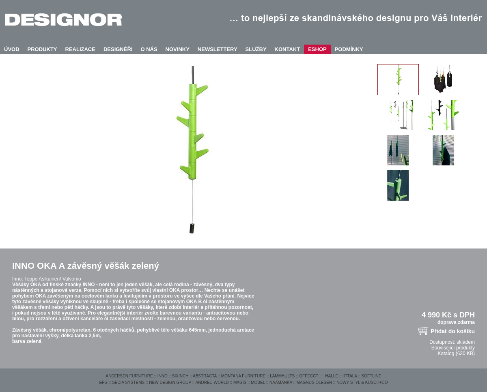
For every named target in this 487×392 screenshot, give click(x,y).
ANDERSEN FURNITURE (129, 376)
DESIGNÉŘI (118, 49)
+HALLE (330, 376)
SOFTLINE (371, 376)
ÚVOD (11, 49)
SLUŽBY (256, 49)
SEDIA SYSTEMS (128, 382)
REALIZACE (80, 49)
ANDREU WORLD (212, 382)
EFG (103, 382)
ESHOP (317, 49)
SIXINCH (180, 376)
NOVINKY (178, 49)
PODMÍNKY (349, 49)
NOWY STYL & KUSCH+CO (362, 382)
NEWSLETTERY (217, 49)
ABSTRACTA (205, 376)
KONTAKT (287, 49)
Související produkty (453, 348)
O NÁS (148, 49)
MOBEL (258, 382)
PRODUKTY (42, 49)
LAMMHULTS (282, 376)
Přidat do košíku (453, 331)
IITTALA (350, 376)
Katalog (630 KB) (456, 353)
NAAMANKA (280, 382)
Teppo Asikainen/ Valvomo (52, 279)
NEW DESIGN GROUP (170, 382)
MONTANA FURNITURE (243, 376)
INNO (162, 376)
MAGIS (239, 382)
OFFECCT (308, 376)
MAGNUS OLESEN (314, 382)
